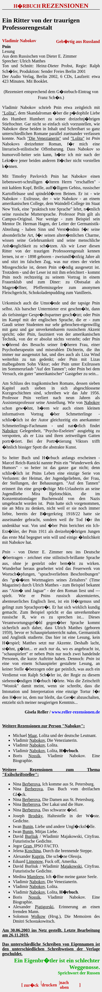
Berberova (31, 784)
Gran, (28, 846)
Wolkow (38, 916)
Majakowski (71, 866)
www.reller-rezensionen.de (76, 712)
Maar (32, 735)
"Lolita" (9, 113)
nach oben (64, 985)
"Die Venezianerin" (44, 138)
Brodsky (35, 816)
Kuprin (38, 856)
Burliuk (31, 836)
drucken (49, 985)
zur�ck (31, 985)
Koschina (33, 850)
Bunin (27, 826)
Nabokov (92, 402)
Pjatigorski (44, 906)
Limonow (34, 861)
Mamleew (35, 876)
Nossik (34, 755)
